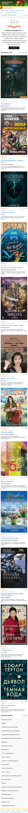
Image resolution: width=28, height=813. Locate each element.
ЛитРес (13, 810)
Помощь (2, 810)
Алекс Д (3, 214)
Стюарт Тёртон (4, 707)
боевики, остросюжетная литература (11, 787)
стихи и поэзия (6, 772)
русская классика (6, 779)
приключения (5, 749)
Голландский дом (6, 650)
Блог (2, 12)
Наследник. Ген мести (8, 212)
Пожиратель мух (6, 104)
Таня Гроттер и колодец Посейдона (12, 267)
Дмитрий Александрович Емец (8, 269)
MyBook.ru (19, 810)
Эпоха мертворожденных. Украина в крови (12, 161)
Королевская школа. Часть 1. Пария (12, 325)
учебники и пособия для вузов (10, 760)
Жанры (2, 10)
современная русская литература (11, 730)
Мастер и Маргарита (7, 481)
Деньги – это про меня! (8, 378)
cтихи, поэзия (5, 764)
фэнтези (4, 723)
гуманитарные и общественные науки (12, 775)
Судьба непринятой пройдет (9, 538)
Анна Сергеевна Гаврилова (7, 434)
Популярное (8, 12)
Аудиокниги (12, 10)
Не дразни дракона (7, 432)
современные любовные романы (10, 734)
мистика (4, 783)
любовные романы (7, 719)
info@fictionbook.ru (4, 812)
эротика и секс (6, 802)
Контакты (8, 810)
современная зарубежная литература (12, 738)
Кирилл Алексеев (5, 106)
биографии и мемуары (8, 798)
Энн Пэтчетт (4, 652)
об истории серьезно (7, 745)
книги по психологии (7, 768)
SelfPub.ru (25, 810)
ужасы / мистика (6, 757)
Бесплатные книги (20, 10)
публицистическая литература (10, 790)
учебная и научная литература (10, 727)
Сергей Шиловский (5, 483)
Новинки (7, 10)
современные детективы (8, 805)
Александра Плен (5, 327)
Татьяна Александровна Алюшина (9, 540)
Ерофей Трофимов (5, 597)
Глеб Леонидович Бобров (7, 164)
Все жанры (24, 715)
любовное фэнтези (7, 794)
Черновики (14, 12)
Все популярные (23, 52)
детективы (4, 742)
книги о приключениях (8, 753)
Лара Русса (3, 380)
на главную (13, 47)
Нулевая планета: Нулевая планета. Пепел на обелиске (12, 594)
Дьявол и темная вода (8, 705)
